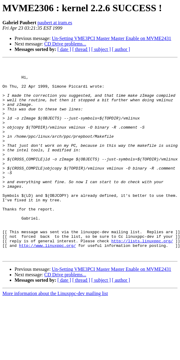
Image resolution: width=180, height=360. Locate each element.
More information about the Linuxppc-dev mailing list (55, 332)
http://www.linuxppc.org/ (47, 282)
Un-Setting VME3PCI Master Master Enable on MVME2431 (111, 38)
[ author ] (121, 49)
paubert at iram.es (55, 22)
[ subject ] (101, 49)
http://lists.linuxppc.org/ (142, 277)
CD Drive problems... (65, 43)
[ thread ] (81, 49)
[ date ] (64, 49)
